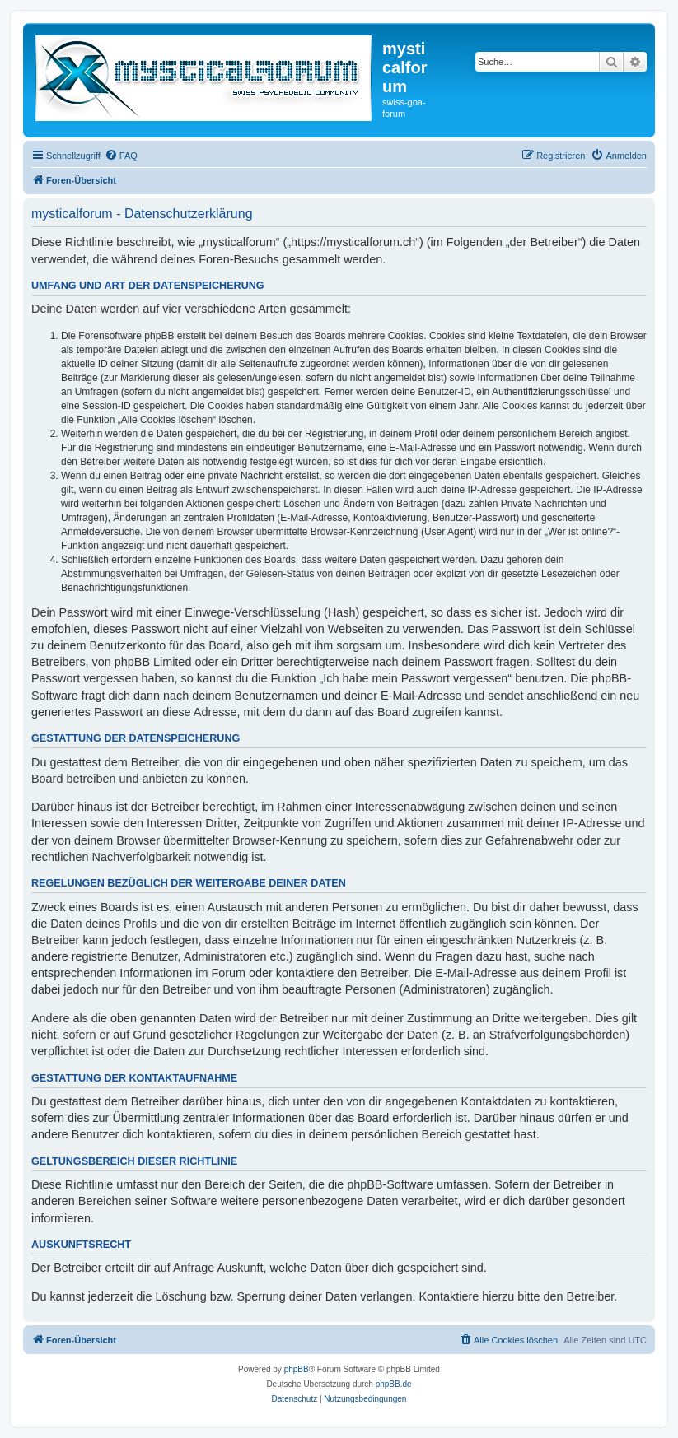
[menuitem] (121, 155)
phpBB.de (394, 1384)
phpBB (296, 1369)
